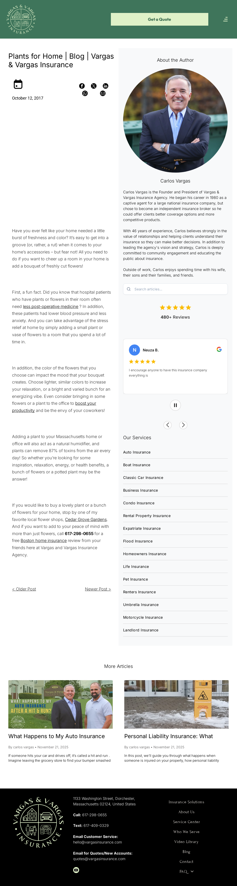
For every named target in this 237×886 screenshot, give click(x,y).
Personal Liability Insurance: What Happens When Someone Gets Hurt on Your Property (175, 736)
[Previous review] (165, 425)
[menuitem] (175, 452)
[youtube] (76, 870)
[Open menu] (225, 19)
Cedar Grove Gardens (86, 519)
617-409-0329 (96, 825)
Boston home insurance (44, 540)
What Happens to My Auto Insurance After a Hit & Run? (56, 736)
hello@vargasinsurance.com (97, 842)
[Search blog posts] (181, 289)
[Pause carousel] (175, 405)
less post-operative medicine (50, 306)
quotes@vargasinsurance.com (99, 858)
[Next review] (185, 425)
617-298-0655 (94, 815)
